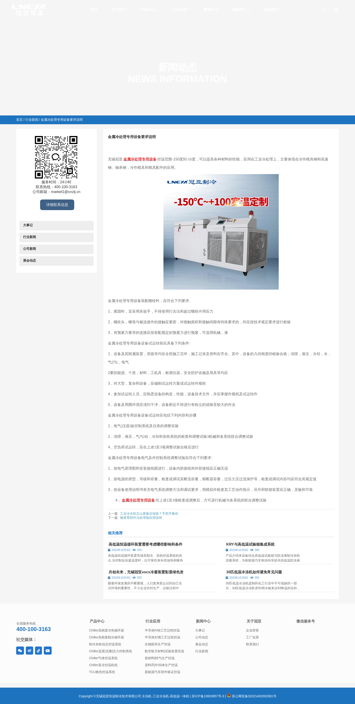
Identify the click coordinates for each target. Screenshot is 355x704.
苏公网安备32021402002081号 (251, 696)
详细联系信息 (57, 205)
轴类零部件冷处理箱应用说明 (141, 518)
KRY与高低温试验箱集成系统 (250, 544)
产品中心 (97, 621)
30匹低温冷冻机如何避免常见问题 (254, 572)
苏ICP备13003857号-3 (208, 696)
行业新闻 (31, 119)
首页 (19, 119)
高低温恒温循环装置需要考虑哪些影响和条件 (145, 544)
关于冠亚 (254, 621)
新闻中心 (203, 621)
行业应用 (152, 621)
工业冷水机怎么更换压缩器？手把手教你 (149, 513)
